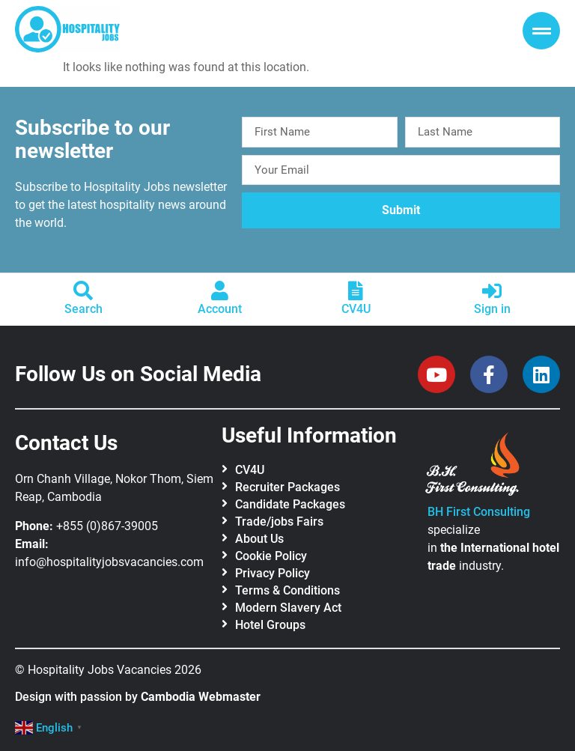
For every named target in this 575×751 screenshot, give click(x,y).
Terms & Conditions (287, 590)
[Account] (219, 290)
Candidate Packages (290, 504)
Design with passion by (138, 697)
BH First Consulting (479, 512)
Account (220, 309)
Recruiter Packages (287, 487)
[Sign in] (492, 290)
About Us (259, 539)
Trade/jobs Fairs (279, 521)
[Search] (83, 290)
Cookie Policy (271, 556)
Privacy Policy (272, 573)
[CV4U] (355, 290)
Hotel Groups (270, 625)
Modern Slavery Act (288, 608)
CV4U (356, 309)
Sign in (492, 309)
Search (83, 309)
